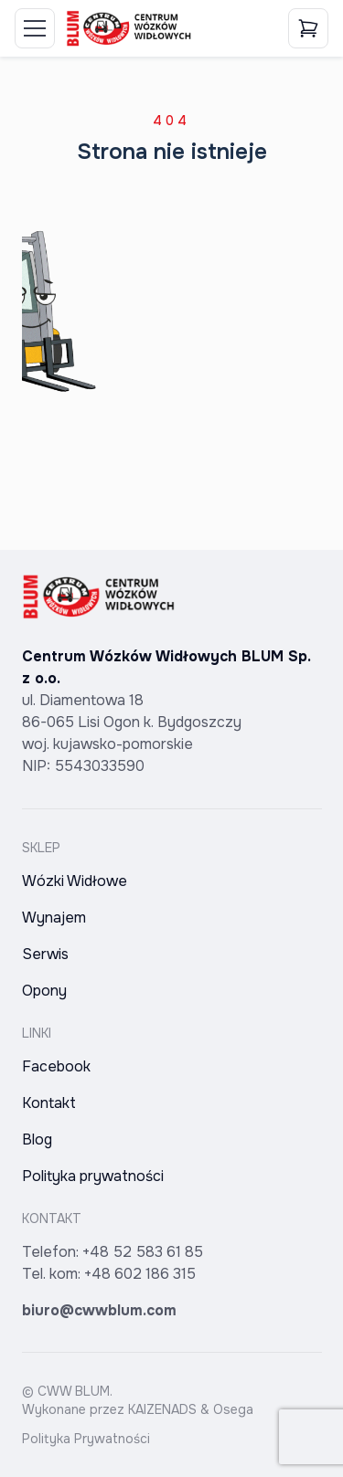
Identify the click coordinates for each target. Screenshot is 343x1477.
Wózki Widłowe (74, 881)
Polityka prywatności (93, 1176)
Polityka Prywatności (86, 1438)
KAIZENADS (162, 1409)
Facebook (56, 1066)
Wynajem (54, 917)
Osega (233, 1409)
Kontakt (49, 1103)
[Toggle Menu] (35, 28)
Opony (44, 990)
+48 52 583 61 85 (142, 1251)
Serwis (45, 954)
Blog (37, 1139)
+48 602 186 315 (140, 1273)
